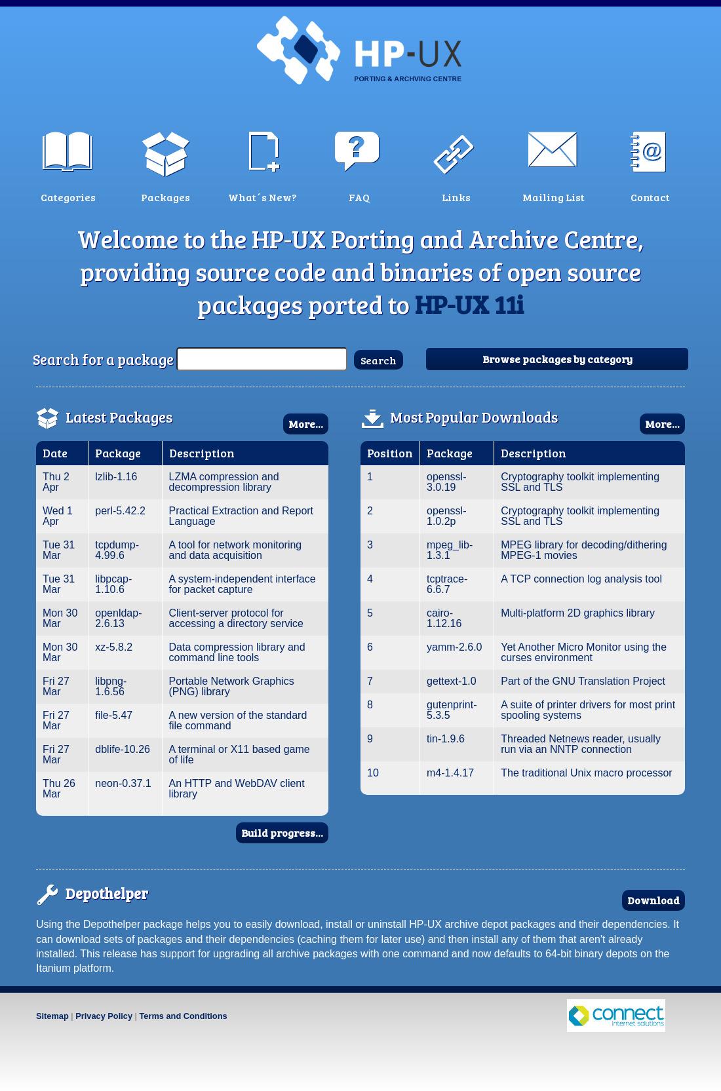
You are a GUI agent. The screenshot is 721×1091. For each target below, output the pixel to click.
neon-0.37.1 (123, 783)
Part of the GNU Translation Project (583, 681)
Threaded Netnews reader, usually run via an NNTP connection (581, 744)
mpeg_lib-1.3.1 (450, 550)
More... (305, 424)
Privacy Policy (103, 1016)
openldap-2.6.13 (118, 618)
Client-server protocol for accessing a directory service (236, 618)
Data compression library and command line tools (237, 652)
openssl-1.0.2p (446, 516)
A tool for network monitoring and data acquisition (235, 550)
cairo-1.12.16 (444, 618)
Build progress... (282, 832)
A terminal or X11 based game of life (239, 754)
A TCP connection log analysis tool (581, 578)
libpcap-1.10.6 (113, 584)
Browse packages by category (557, 359)
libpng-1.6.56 (111, 686)
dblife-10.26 (122, 749)
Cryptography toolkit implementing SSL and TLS (580, 482)
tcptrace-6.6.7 (447, 584)
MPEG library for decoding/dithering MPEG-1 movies (584, 550)
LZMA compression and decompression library (224, 482)
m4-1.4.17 (450, 772)
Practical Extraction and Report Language (241, 516)
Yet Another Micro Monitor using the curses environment (584, 652)
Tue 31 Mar (59, 550)
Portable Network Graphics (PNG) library (231, 686)
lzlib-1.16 (116, 476)
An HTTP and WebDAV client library (237, 788)
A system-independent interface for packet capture (242, 584)
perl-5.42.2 (120, 510)
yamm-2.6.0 (454, 647)
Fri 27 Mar (56, 686)
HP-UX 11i (469, 304)
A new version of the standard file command (238, 720)
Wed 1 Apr (58, 516)
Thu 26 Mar (59, 788)
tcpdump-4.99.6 (117, 550)
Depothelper (107, 893)
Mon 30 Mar (60, 618)
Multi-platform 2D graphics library (578, 613)
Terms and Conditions (183, 1016)
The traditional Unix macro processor (586, 772)
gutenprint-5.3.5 (452, 710)
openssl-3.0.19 (446, 482)
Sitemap (52, 1016)
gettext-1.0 (452, 681)
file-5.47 (113, 715)
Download (653, 900)
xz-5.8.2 (113, 647)
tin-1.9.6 (446, 738)
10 (373, 772)
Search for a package (103, 359)
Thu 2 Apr (56, 482)
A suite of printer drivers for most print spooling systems (588, 710)
